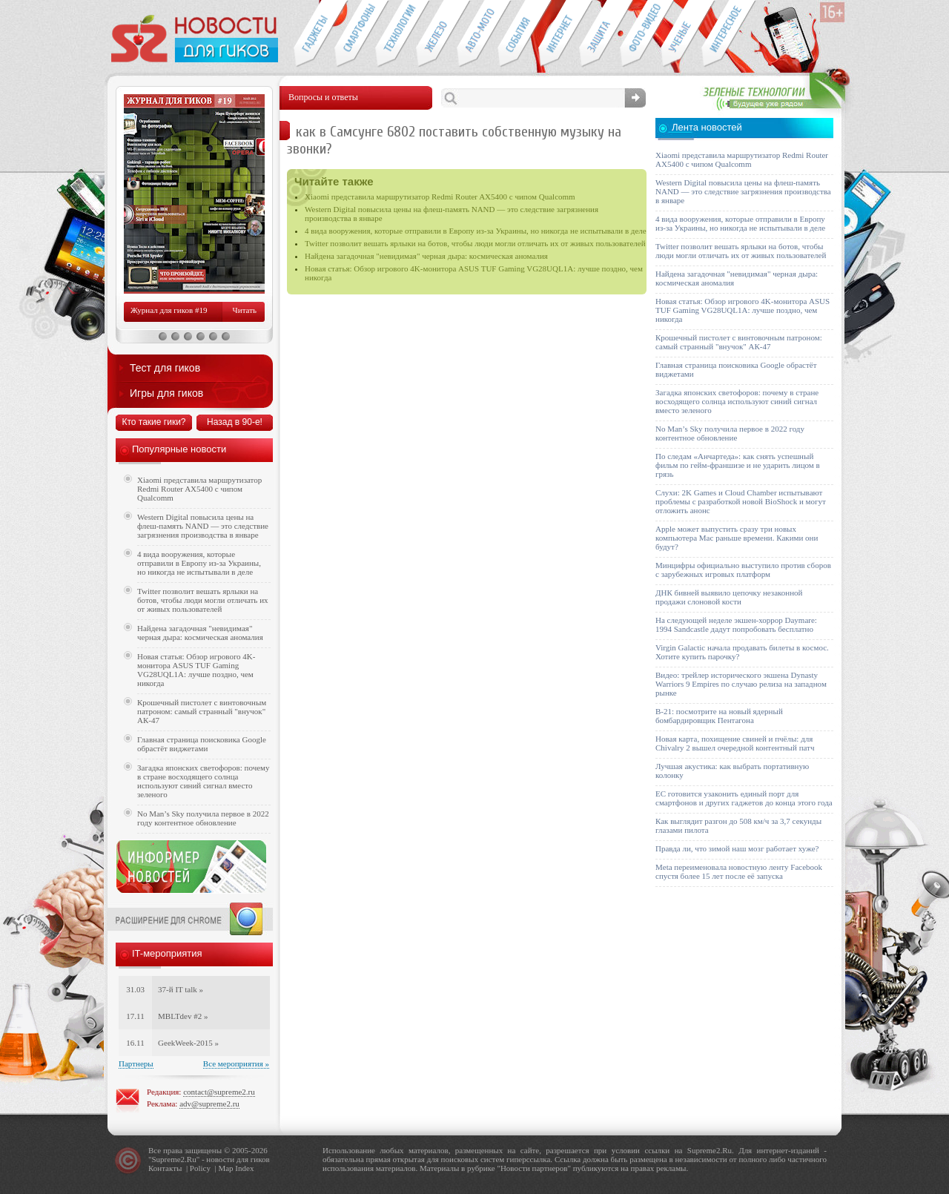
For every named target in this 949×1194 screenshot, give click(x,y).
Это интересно (728, 34)
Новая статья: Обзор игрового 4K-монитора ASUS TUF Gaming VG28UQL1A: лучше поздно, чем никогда (196, 669)
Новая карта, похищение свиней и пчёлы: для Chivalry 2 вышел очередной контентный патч (734, 743)
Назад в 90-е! (234, 422)
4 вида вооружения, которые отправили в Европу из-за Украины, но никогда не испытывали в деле (476, 230)
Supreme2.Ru (174, 1159)
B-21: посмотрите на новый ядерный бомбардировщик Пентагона (719, 716)
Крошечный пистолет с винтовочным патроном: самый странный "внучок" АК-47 (201, 711)
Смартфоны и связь (354, 34)
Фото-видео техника (640, 34)
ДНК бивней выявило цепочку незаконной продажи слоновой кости (729, 597)
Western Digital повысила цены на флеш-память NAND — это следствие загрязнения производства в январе (202, 525)
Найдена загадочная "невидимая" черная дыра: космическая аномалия (426, 255)
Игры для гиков (166, 393)
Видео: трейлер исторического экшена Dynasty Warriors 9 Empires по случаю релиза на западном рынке (741, 683)
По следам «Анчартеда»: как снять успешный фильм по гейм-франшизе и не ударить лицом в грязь (737, 465)
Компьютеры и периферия (436, 34)
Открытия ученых (681, 34)
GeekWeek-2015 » (188, 1042)
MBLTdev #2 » (183, 1016)
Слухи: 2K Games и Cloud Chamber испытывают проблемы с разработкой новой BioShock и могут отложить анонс (740, 501)
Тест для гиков (165, 368)
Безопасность (599, 34)
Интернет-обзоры (558, 34)
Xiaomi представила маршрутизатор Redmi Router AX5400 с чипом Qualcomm (440, 196)
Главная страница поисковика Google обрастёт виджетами (201, 744)
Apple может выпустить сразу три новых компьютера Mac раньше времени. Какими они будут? (736, 537)
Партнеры (136, 1063)
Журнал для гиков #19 (168, 310)
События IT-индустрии (517, 34)
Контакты (165, 1168)
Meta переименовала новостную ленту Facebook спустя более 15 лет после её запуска (738, 871)
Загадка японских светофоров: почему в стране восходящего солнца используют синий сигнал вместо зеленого (203, 781)
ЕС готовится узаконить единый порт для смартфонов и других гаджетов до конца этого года (744, 798)
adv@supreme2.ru (209, 1103)
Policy (200, 1168)
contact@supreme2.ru (219, 1091)
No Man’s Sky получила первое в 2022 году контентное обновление (203, 818)
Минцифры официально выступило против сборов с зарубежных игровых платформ (743, 569)
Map (225, 1168)
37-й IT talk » (180, 989)
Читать (245, 310)
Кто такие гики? (153, 422)
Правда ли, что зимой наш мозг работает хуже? (737, 848)
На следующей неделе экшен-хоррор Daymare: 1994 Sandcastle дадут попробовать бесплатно (736, 624)
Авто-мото (477, 34)
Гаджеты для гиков (313, 34)
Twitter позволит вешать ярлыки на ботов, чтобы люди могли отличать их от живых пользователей (475, 243)
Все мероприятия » (236, 1063)
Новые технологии (395, 34)
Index (244, 1168)
